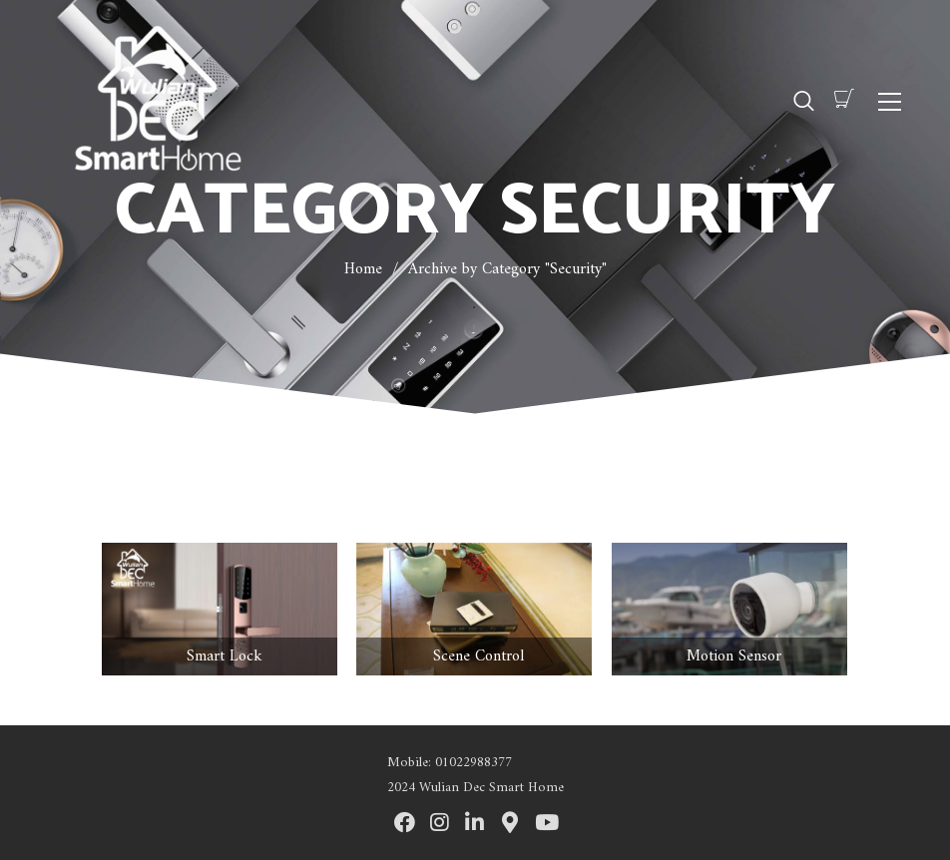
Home (363, 269)
